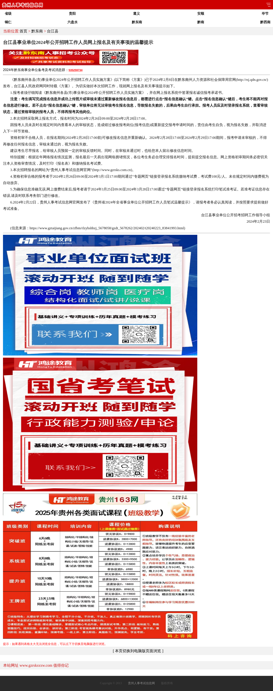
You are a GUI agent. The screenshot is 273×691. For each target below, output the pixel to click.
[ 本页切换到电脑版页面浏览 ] (138, 651)
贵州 (54, 170)
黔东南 (37, 31)
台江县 (52, 31)
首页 (23, 31)
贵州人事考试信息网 (141, 683)
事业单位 (31, 70)
